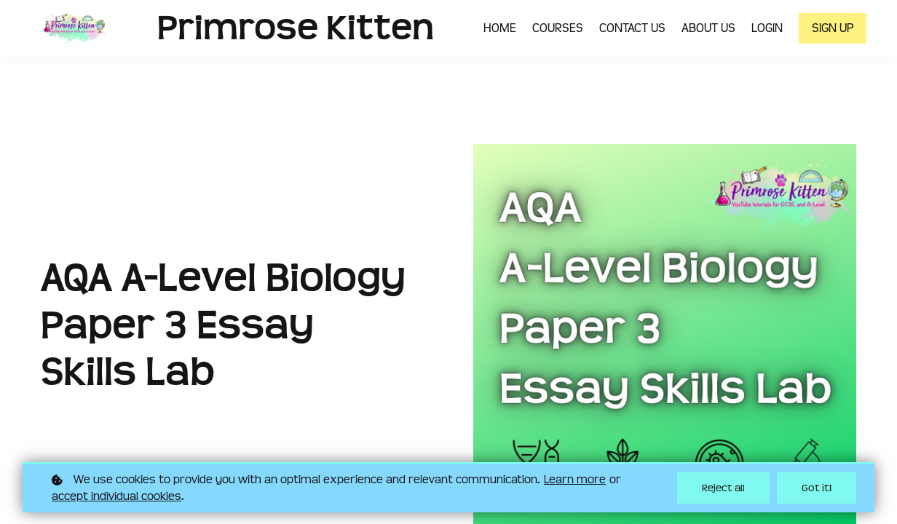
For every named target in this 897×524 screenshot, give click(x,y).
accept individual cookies (116, 496)
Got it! (816, 488)
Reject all (723, 488)
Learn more (575, 479)
